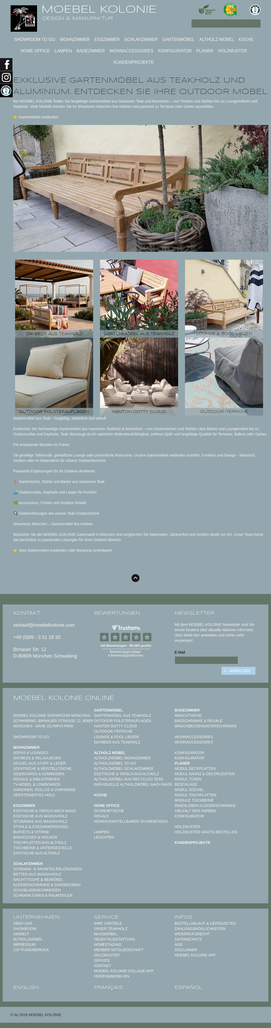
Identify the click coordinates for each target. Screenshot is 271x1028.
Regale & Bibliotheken (36, 779)
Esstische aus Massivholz (40, 816)
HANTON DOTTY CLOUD (115, 726)
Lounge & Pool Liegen (116, 737)
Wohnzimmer (75, 39)
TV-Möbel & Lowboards (36, 784)
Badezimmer (90, 51)
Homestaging (107, 944)
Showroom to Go (34, 39)
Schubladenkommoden (37, 890)
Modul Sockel (189, 790)
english (26, 987)
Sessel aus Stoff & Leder (39, 763)
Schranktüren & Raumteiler (43, 895)
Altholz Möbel (216, 39)
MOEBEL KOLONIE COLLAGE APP (123, 971)
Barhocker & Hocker (35, 837)
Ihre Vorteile (108, 923)
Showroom (24, 929)
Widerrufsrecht (192, 934)
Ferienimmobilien (111, 976)
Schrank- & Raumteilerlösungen (47, 869)
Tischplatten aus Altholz (39, 842)
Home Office (35, 51)
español (188, 987)
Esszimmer (107, 39)
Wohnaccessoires (131, 51)
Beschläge (186, 784)
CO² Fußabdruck (31, 950)
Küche (246, 39)
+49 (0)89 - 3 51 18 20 (37, 637)
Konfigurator (175, 51)
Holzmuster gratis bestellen (206, 832)
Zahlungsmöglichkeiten (200, 929)
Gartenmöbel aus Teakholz (122, 715)
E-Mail (180, 652)
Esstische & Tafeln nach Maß (44, 811)
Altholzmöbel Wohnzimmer (122, 758)
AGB (179, 944)
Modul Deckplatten (195, 768)
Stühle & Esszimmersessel (41, 827)
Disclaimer (186, 950)
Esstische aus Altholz (36, 853)
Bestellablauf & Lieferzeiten (205, 923)
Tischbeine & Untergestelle (42, 848)
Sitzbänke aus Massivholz (40, 821)
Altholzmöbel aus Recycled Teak (129, 779)
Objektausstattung (114, 939)
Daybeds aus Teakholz (117, 742)
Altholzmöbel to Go (115, 763)
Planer (204, 51)
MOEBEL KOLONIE (98, 9)
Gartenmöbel (178, 39)
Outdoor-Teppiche (113, 731)
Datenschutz (188, 939)
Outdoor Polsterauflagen (122, 721)
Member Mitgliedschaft (118, 950)
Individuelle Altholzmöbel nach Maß (133, 784)
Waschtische (188, 715)
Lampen (63, 51)
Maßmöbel (106, 934)
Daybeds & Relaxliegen (37, 758)
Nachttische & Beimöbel (38, 879)
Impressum (24, 944)
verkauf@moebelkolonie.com (44, 625)
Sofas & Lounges (30, 753)
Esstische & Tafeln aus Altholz (126, 774)
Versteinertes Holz (34, 795)
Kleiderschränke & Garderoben (46, 885)
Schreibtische (109, 811)
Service (102, 960)
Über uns (22, 923)
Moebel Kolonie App (195, 955)
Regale (101, 816)
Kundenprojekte (134, 62)
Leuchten (104, 837)
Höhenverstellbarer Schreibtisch (131, 821)
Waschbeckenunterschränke (206, 726)
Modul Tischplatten (195, 795)
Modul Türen (188, 779)
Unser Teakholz (111, 929)
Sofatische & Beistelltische (42, 768)
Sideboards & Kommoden (38, 774)
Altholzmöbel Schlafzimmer (123, 768)
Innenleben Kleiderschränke (205, 805)
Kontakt (102, 966)
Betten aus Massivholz (37, 874)
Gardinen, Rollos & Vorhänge (44, 790)
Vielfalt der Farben (195, 811)
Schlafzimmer (140, 39)
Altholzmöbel (28, 939)
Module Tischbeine (194, 800)
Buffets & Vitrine (31, 832)
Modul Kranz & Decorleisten (205, 774)
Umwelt (21, 934)
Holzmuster (232, 51)
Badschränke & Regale (199, 721)
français (108, 987)
